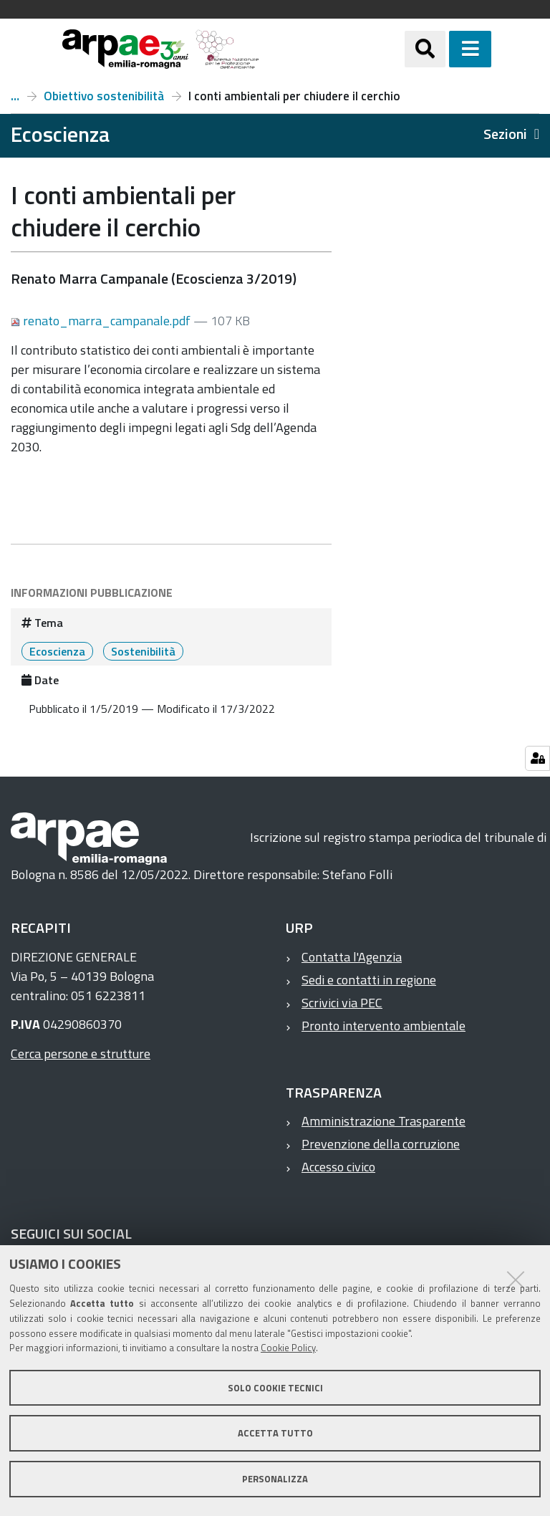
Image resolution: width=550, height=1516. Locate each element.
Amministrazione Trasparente (383, 1121)
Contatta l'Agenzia (351, 956)
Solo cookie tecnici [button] (275, 1388)
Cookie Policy (288, 1347)
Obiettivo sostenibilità (104, 96)
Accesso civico (338, 1166)
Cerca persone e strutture (80, 1053)
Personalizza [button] (275, 1479)
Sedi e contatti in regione (368, 979)
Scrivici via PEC (341, 1002)
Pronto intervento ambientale (383, 1025)
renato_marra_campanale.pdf (102, 320)
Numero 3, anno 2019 (15, 96)
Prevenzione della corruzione (380, 1143)
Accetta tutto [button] (275, 1433)
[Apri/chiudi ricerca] (443, 49)
